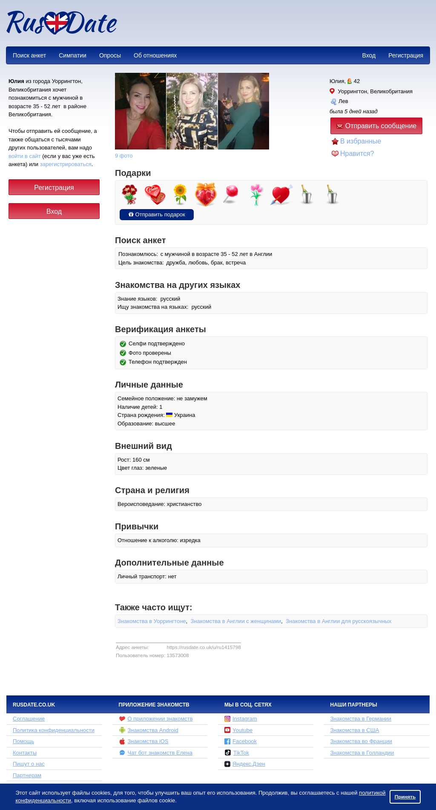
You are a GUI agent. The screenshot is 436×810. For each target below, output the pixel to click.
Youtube (238, 730)
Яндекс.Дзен (244, 764)
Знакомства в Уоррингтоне (152, 621)
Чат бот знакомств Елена (155, 752)
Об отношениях (155, 55)
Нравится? (357, 153)
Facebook (240, 741)
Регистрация (405, 55)
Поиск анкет (29, 55)
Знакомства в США (354, 730)
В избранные (360, 141)
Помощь (23, 741)
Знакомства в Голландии (362, 753)
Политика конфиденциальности (54, 730)
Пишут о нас (29, 764)
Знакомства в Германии (360, 718)
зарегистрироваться (66, 164)
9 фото (124, 155)
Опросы (110, 55)
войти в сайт (25, 156)
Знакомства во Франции (361, 741)
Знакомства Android (148, 730)
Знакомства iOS (144, 741)
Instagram (240, 718)
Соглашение (29, 718)
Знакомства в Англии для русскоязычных (338, 621)
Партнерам (27, 775)
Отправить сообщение (376, 125)
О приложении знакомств (156, 718)
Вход (369, 55)
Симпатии (72, 55)
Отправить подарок (156, 214)
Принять (405, 796)
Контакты (25, 753)
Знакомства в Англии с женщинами (235, 621)
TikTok (236, 752)
